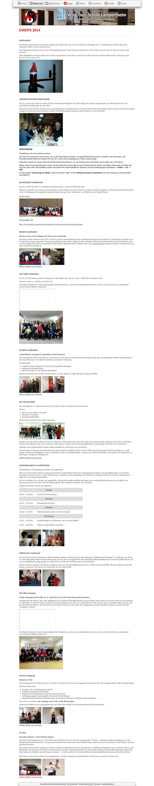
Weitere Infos (24, 196)
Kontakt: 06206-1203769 (86, 784)
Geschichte (96, 3)
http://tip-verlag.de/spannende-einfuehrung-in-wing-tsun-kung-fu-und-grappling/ (51, 224)
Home (23, 3)
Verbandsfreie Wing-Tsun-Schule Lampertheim (53, 784)
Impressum (97, 784)
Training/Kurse (54, 3)
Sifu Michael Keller (72, 784)
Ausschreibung (98, 244)
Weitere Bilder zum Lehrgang (30, 266)
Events (69, 3)
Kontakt (111, 3)
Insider (124, 3)
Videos (82, 3)
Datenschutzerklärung (108, 784)
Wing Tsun (37, 3)
